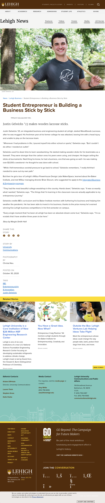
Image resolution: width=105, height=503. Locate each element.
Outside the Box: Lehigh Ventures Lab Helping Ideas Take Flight (86, 328)
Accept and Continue (86, 501)
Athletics (81, 11)
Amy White (43, 387)
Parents (70, 4)
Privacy (10, 463)
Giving (96, 11)
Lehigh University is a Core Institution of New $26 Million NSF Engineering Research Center (15, 331)
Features (48, 21)
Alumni (91, 4)
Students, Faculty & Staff (52, 4)
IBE (4, 283)
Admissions (52, 11)
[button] (98, 4)
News (5, 98)
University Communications (10, 248)
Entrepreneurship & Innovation (11, 288)
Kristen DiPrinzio (9, 381)
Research (37, 11)
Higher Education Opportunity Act (26, 432)
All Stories (99, 21)
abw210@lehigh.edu (46, 392)
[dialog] (52, 497)
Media (86, 21)
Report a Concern (24, 459)
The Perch (11, 429)
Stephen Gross (8, 393)
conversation (64, 467)
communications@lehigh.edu (85, 398)
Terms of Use (12, 460)
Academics (22, 11)
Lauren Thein (8, 389)
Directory (11, 432)
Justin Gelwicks (10, 292)
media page (59, 381)
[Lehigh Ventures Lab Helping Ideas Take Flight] (87, 312)
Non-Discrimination (26, 444)
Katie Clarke (7, 397)
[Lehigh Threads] (73, 487)
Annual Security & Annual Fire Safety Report (26, 451)
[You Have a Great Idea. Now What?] (52, 312)
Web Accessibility (12, 447)
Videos (61, 21)
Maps (9, 435)
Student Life (66, 11)
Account (11, 456)
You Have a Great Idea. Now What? (50, 327)
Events (74, 21)
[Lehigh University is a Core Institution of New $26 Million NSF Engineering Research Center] (17, 312)
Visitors (80, 4)
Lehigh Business (15, 98)
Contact (11, 438)
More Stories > (99, 367)
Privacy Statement (37, 497)
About (7, 11)
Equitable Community (25, 439)
